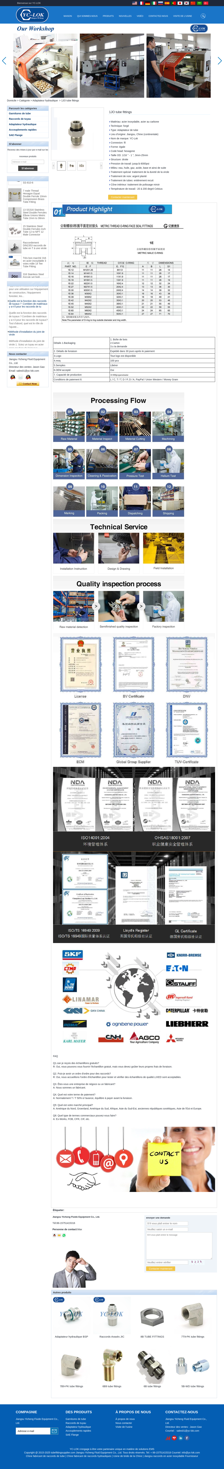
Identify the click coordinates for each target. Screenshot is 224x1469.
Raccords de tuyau (20, 118)
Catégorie (24, 100)
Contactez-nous (158, 16)
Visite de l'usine (182, 16)
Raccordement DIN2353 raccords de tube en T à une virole (35, 247)
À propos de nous (125, 1419)
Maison (68, 16)
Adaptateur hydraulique (45, 100)
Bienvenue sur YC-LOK (29, 3)
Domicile (11, 100)
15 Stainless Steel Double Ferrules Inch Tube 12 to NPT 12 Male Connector (34, 232)
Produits (108, 16)
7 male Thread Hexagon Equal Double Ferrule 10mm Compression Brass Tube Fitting (35, 199)
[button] (107, 94)
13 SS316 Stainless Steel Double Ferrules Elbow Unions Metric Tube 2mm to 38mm (35, 216)
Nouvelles (125, 16)
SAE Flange (16, 135)
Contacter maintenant (28, 384)
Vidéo (140, 16)
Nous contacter (123, 1423)
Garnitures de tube (20, 113)
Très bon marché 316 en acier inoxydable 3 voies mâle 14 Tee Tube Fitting (34, 264)
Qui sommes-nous (87, 16)
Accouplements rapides (23, 129)
